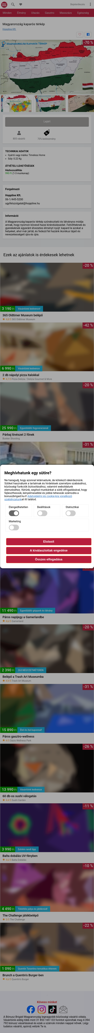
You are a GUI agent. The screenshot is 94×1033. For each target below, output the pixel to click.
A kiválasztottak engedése (49, 550)
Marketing (15, 521)
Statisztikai (72, 507)
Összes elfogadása (48, 559)
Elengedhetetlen (18, 507)
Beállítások (43, 507)
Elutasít (48, 541)
